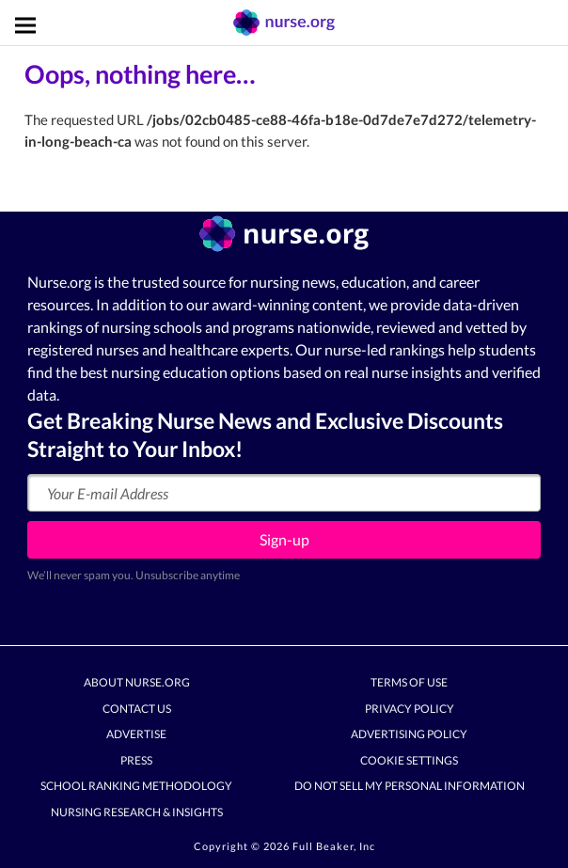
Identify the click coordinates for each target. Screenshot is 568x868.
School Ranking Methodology (136, 787)
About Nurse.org (137, 683)
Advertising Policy (409, 735)
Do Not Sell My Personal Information (409, 787)
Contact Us (137, 709)
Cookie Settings (409, 760)
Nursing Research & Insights (137, 812)
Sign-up (284, 539)
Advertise (136, 735)
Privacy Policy (409, 709)
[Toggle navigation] (25, 25)
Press (136, 760)
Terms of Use (409, 683)
